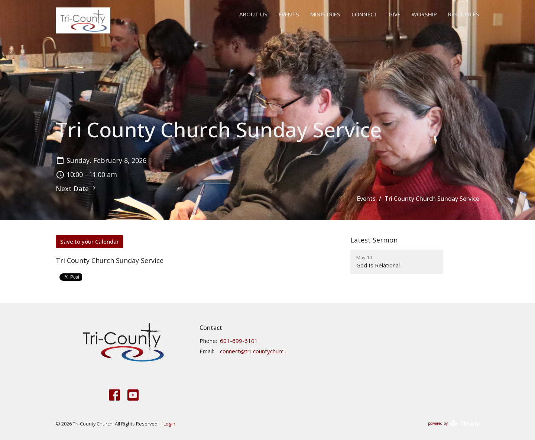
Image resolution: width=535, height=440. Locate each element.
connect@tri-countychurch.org (254, 351)
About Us (253, 14)
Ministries (325, 14)
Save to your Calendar (89, 241)
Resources (463, 14)
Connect (364, 14)
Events (289, 14)
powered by (453, 423)
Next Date (77, 188)
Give (395, 14)
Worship (424, 14)
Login (169, 423)
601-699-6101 (239, 340)
